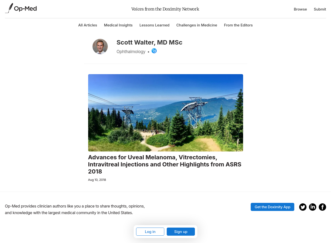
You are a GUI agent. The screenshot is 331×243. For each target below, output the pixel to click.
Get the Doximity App (272, 207)
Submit (320, 9)
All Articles (87, 25)
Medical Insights (118, 25)
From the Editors (238, 25)
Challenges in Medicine (196, 25)
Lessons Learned (155, 25)
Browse (300, 9)
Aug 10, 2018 (97, 180)
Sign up (180, 231)
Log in (150, 231)
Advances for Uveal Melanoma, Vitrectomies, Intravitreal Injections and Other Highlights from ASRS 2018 (165, 164)
